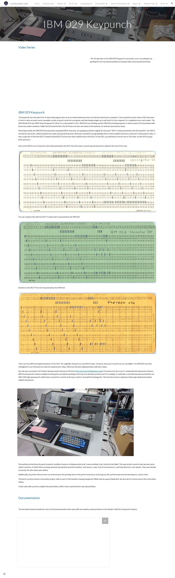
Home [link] (36, 3)
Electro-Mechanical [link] (119, 3)
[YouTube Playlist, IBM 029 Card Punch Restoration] (51, 79)
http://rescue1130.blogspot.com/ (89, 371)
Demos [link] (60, 3)
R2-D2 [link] (72, 3)
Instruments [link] (100, 3)
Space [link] (135, 3)
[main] (87, 24)
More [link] (162, 3)
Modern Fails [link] (149, 3)
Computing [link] (84, 3)
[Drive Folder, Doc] (63, 542)
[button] (172, 3)
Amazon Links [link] (48, 3)
